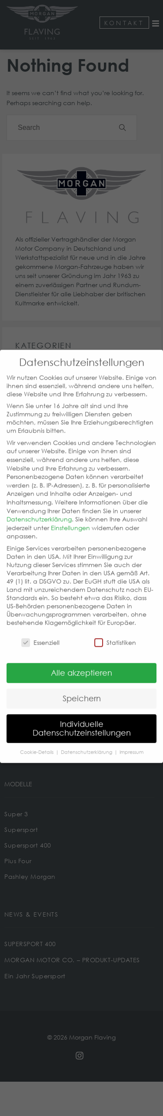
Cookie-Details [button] (37, 739)
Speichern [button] (82, 686)
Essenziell (40, 630)
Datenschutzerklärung (39, 507)
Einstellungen (70, 515)
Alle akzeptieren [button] (81, 660)
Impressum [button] (131, 739)
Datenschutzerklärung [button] (87, 739)
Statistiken (115, 630)
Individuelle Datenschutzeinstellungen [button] (82, 716)
